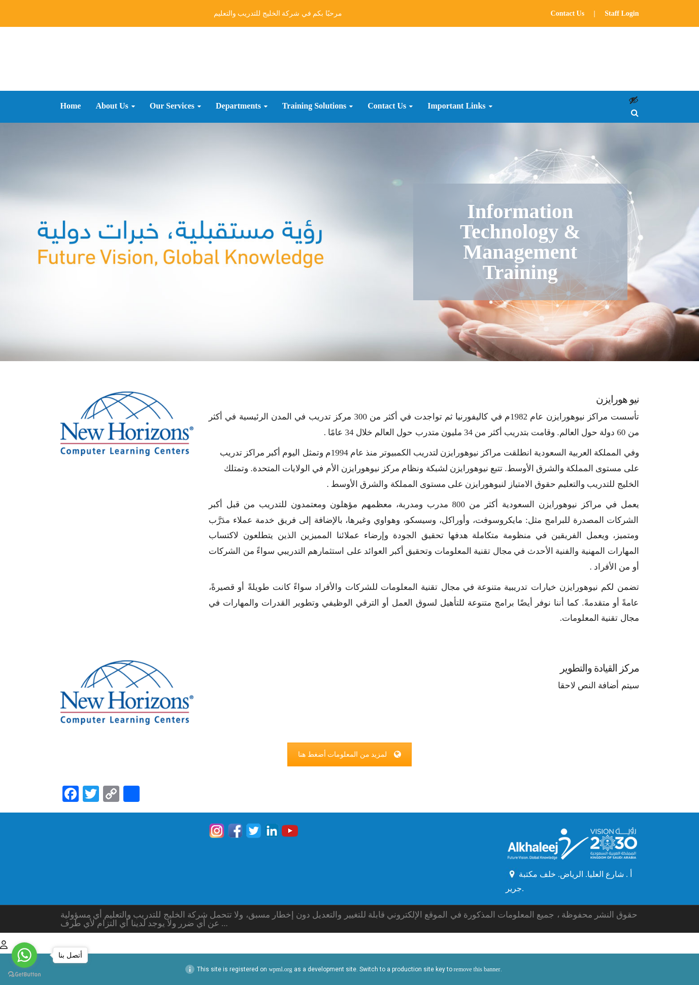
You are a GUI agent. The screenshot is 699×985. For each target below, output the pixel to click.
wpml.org (280, 969)
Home (70, 106)
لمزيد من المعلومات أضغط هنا (349, 754)
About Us (111, 106)
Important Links (456, 106)
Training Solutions (314, 106)
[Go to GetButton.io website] (24, 974)
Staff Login (622, 13)
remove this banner (477, 969)
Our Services (172, 106)
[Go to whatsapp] (24, 955)
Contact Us (568, 13)
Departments (238, 106)
